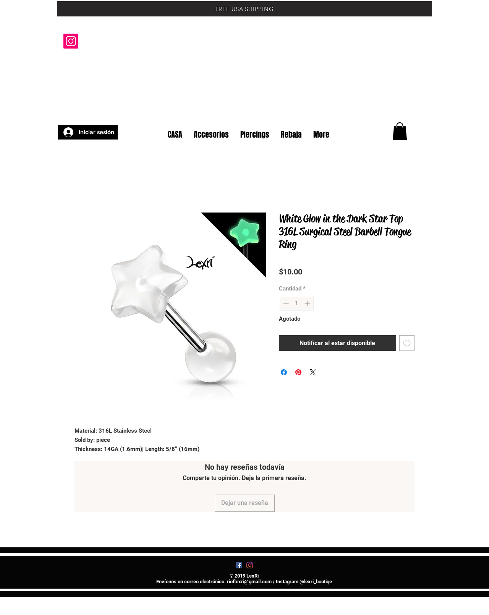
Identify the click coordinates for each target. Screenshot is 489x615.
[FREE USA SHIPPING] (244, 8)
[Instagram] (70, 41)
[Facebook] (239, 565)
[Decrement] (285, 303)
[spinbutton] (296, 303)
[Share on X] (312, 372)
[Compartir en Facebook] (283, 372)
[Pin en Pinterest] (298, 372)
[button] (412, 110)
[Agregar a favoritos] (407, 343)
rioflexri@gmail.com (249, 581)
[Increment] (308, 303)
